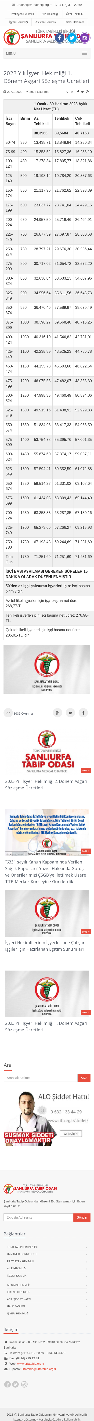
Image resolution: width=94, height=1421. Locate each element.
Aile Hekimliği (50, 14)
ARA (84, 1078)
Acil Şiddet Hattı (19, 1299)
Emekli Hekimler (74, 22)
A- (67, 92)
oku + (86, 770)
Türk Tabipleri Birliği (22, 1247)
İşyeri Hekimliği (18, 22)
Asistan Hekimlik (45, 22)
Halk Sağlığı (16, 1306)
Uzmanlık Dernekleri (22, 1254)
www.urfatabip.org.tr (30, 1363)
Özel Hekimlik (74, 14)
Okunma (23, 713)
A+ (73, 92)
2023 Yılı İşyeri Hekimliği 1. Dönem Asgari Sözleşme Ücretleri (46, 77)
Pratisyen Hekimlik (22, 14)
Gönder (81, 1217)
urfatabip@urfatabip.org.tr (33, 5)
